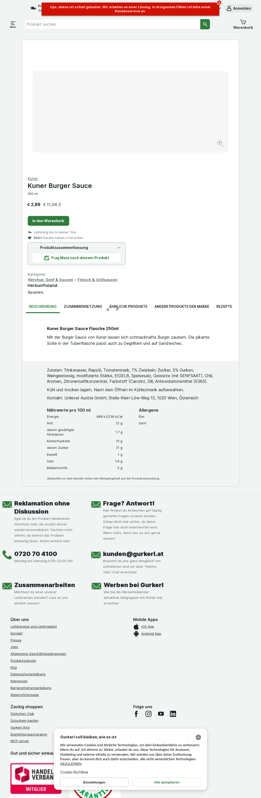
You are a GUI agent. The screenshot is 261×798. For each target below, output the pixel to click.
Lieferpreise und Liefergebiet (33, 504)
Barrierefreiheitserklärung (30, 565)
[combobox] (112, 24)
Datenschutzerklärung (27, 551)
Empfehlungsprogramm (28, 612)
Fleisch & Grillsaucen (206, 156)
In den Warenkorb (156, 98)
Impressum (19, 558)
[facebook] (136, 591)
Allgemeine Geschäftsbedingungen (38, 531)
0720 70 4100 (35, 431)
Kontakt (16, 511)
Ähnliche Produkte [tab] (128, 183)
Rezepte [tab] (224, 183)
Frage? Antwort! (129, 380)
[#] (35, 707)
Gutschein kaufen (24, 598)
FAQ (13, 545)
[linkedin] (173, 591)
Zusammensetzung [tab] (83, 183)
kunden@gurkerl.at (133, 431)
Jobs (14, 524)
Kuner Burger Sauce (168, 63)
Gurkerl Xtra (20, 605)
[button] (238, 8)
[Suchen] (205, 24)
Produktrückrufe (23, 538)
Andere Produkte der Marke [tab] (182, 183)
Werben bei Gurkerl (134, 462)
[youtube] (161, 591)
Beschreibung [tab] (43, 183)
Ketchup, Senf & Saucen (158, 156)
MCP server (19, 618)
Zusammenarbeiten (44, 462)
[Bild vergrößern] (112, 128)
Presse (15, 517)
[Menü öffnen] (13, 24)
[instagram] (148, 591)
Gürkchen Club (22, 591)
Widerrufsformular (24, 572)
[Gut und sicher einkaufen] (95, 658)
